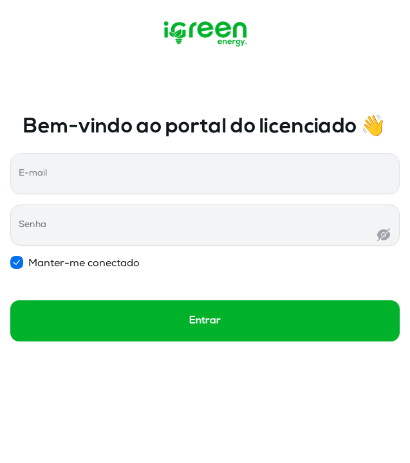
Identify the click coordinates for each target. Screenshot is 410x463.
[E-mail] (205, 184)
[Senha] (197, 236)
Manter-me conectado (78, 263)
